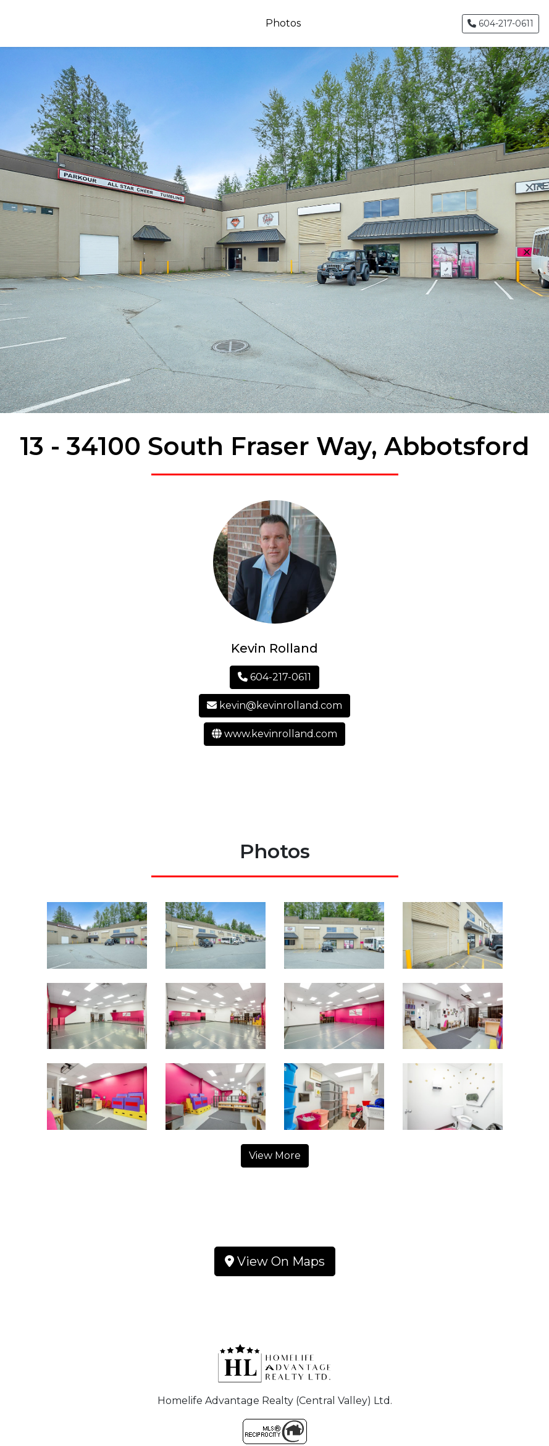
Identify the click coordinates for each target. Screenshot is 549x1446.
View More (275, 1155)
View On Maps (275, 1261)
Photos (283, 23)
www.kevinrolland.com (274, 734)
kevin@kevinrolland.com (274, 705)
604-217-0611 (500, 23)
